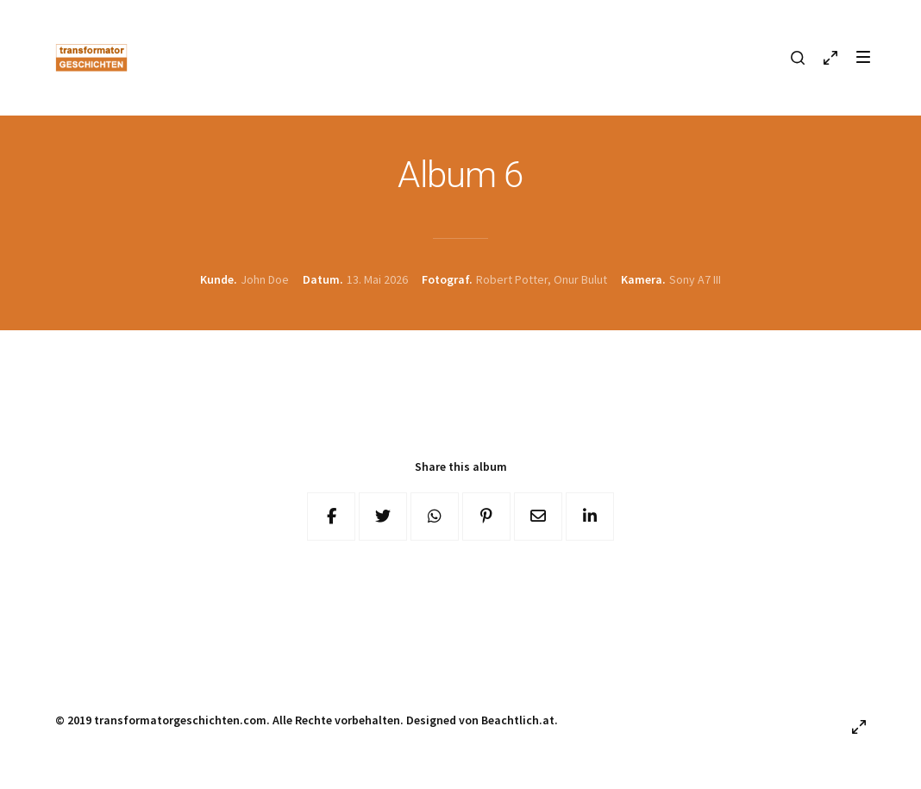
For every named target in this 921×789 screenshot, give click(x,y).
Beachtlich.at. (519, 720)
